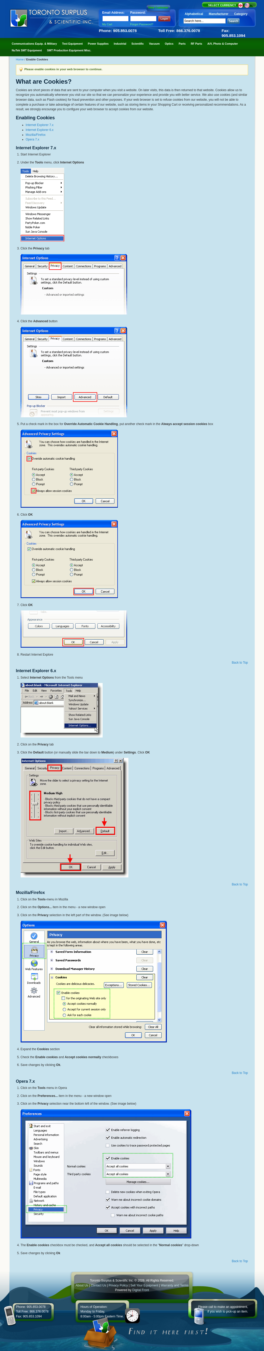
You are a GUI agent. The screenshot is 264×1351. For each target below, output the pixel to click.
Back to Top (240, 662)
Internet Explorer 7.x (40, 125)
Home (20, 59)
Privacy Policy (118, 1285)
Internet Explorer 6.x (40, 130)
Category (241, 14)
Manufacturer (218, 14)
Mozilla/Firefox (36, 135)
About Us (82, 1285)
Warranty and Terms (174, 1285)
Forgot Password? (141, 24)
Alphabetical (194, 14)
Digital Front (140, 1290)
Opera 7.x (32, 139)
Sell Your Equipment (144, 1285)
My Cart (107, 24)
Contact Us (98, 1285)
